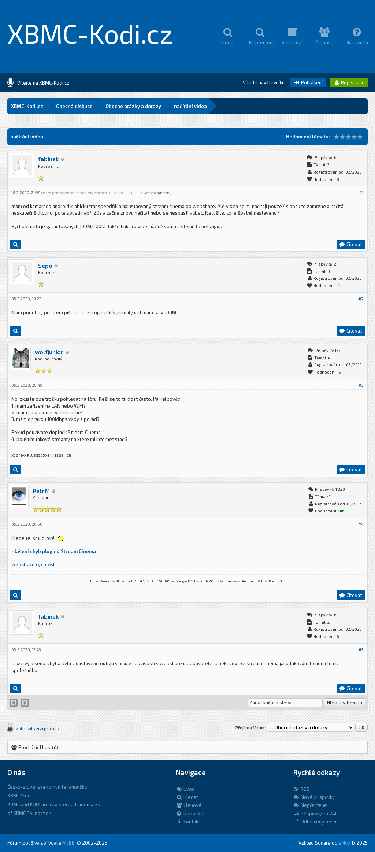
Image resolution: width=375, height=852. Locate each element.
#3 (361, 385)
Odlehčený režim (315, 822)
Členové (188, 805)
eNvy (344, 843)
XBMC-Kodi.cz (90, 33)
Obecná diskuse (74, 106)
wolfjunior (49, 351)
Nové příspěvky (314, 797)
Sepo (45, 265)
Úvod (185, 789)
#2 (361, 298)
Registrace (349, 82)
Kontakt (188, 822)
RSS (301, 789)
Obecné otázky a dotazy (133, 106)
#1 (361, 192)
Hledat (187, 797)
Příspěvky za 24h (315, 813)
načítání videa (190, 106)
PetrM (41, 490)
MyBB (68, 843)
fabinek (48, 158)
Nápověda (191, 813)
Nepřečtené (310, 805)
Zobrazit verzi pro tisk (37, 728)
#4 (361, 524)
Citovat (350, 244)
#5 (361, 649)
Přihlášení (308, 82)
